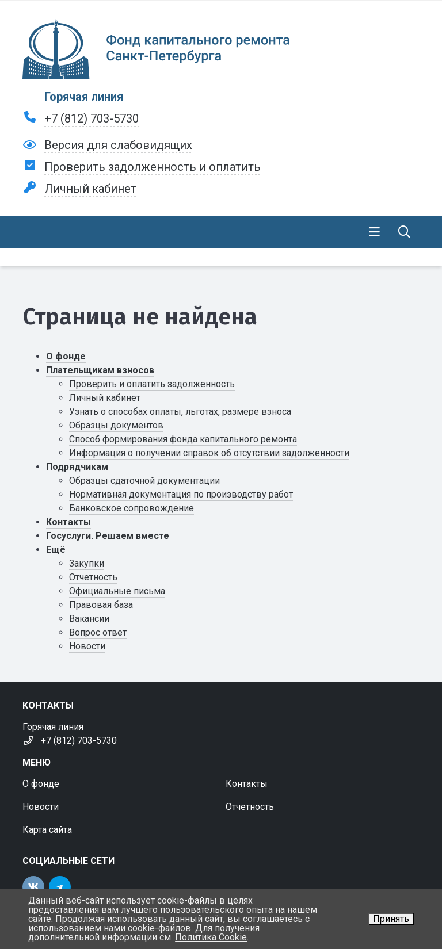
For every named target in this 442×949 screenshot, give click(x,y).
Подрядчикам (77, 466)
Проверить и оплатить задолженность (152, 383)
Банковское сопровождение (131, 508)
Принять (391, 918)
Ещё (56, 549)
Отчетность (93, 577)
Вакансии (89, 618)
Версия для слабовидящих (118, 145)
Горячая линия (83, 97)
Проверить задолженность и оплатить (152, 167)
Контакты (68, 521)
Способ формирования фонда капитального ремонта (183, 439)
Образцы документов (116, 425)
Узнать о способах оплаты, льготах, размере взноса (180, 411)
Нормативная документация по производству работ (181, 494)
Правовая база (101, 604)
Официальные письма (117, 591)
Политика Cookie (211, 937)
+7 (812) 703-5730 (91, 118)
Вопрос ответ (98, 632)
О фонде (66, 356)
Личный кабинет (90, 189)
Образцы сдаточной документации (144, 480)
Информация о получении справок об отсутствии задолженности (209, 452)
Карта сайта (47, 829)
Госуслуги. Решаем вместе (107, 535)
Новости (87, 646)
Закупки (86, 563)
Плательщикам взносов (100, 370)
